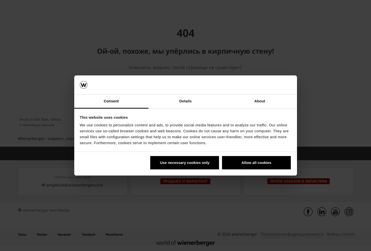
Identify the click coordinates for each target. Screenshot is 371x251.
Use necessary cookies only (184, 162)
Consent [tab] (111, 101)
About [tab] (259, 101)
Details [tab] (185, 101)
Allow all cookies (256, 162)
